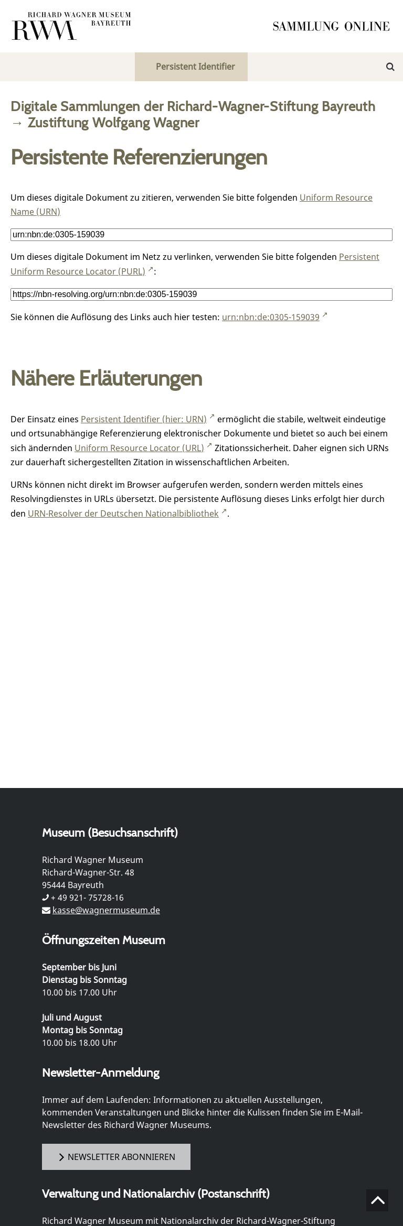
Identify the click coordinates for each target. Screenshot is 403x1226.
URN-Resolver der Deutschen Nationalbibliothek (123, 513)
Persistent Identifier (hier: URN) (144, 419)
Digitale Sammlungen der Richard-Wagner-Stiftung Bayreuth (193, 106)
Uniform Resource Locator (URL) (139, 448)
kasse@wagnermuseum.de (106, 910)
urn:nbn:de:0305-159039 (271, 317)
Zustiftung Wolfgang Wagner (113, 122)
